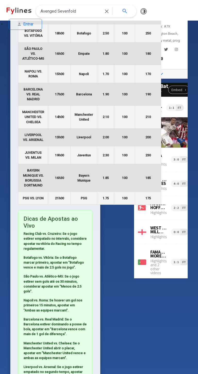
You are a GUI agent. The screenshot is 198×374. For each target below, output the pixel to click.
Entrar (25, 24)
